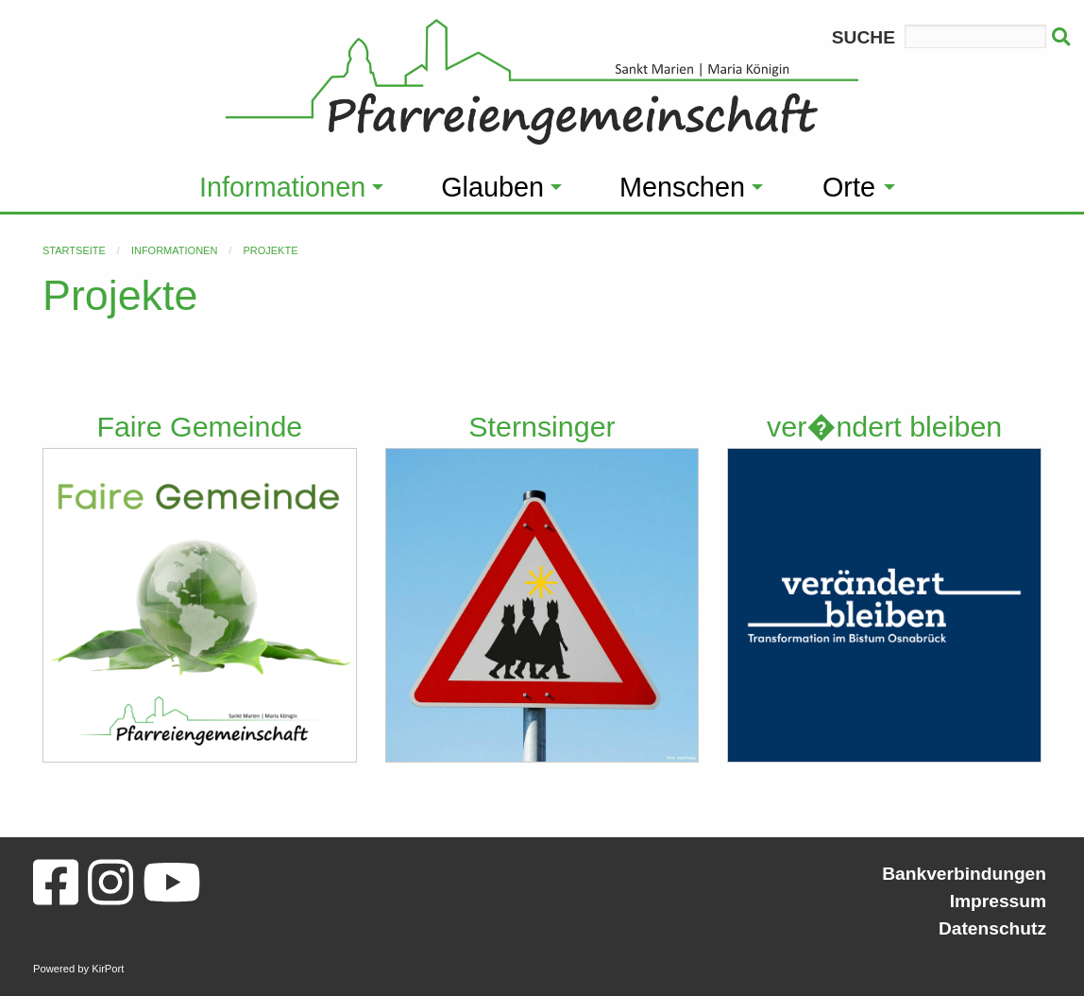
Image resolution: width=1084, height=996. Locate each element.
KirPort (108, 968)
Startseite (74, 250)
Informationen (174, 250)
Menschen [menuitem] (682, 187)
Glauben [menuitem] (492, 187)
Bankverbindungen (964, 874)
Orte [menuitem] (848, 187)
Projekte (270, 250)
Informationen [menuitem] (282, 187)
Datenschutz (992, 928)
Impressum (998, 901)
